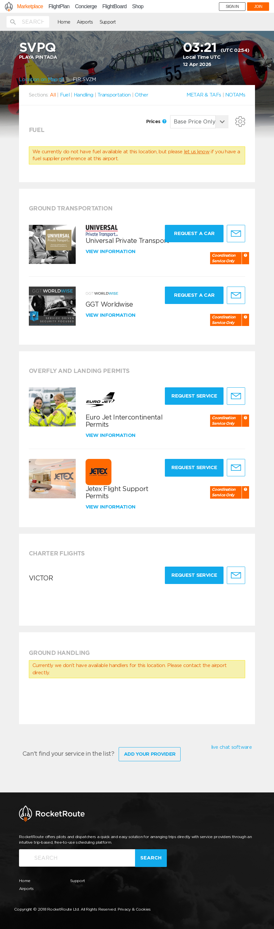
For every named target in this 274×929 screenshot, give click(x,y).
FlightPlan (59, 6)
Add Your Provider (149, 754)
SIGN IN (232, 6)
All (53, 95)
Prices (156, 121)
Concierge (86, 6)
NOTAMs (235, 95)
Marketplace (30, 6)
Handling (83, 95)
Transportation (113, 95)
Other (141, 95)
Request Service (194, 396)
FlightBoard (114, 6)
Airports (85, 22)
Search (151, 858)
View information (111, 251)
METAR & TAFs (203, 95)
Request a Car (194, 233)
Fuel (64, 95)
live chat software (231, 747)
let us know (196, 152)
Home (63, 22)
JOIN (258, 6)
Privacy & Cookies (134, 909)
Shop (138, 6)
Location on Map (41, 79)
